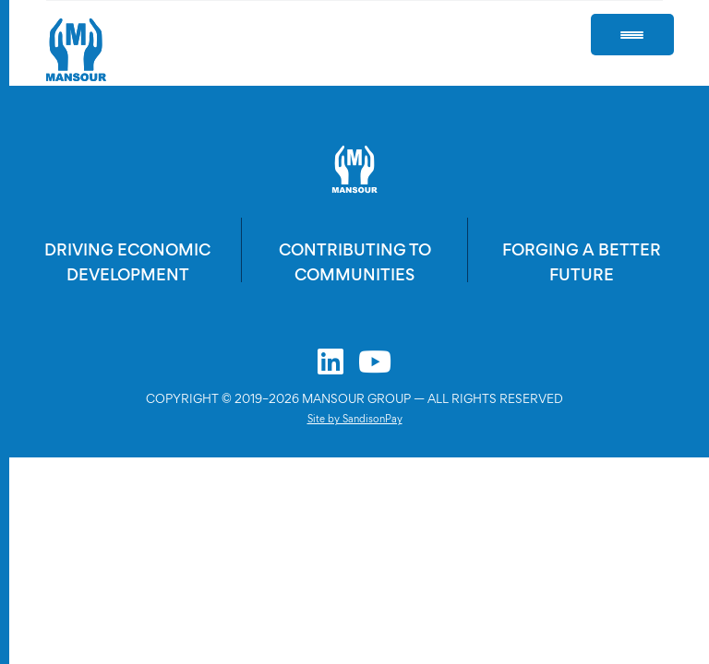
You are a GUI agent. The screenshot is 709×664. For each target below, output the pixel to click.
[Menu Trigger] (632, 34)
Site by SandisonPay (355, 418)
